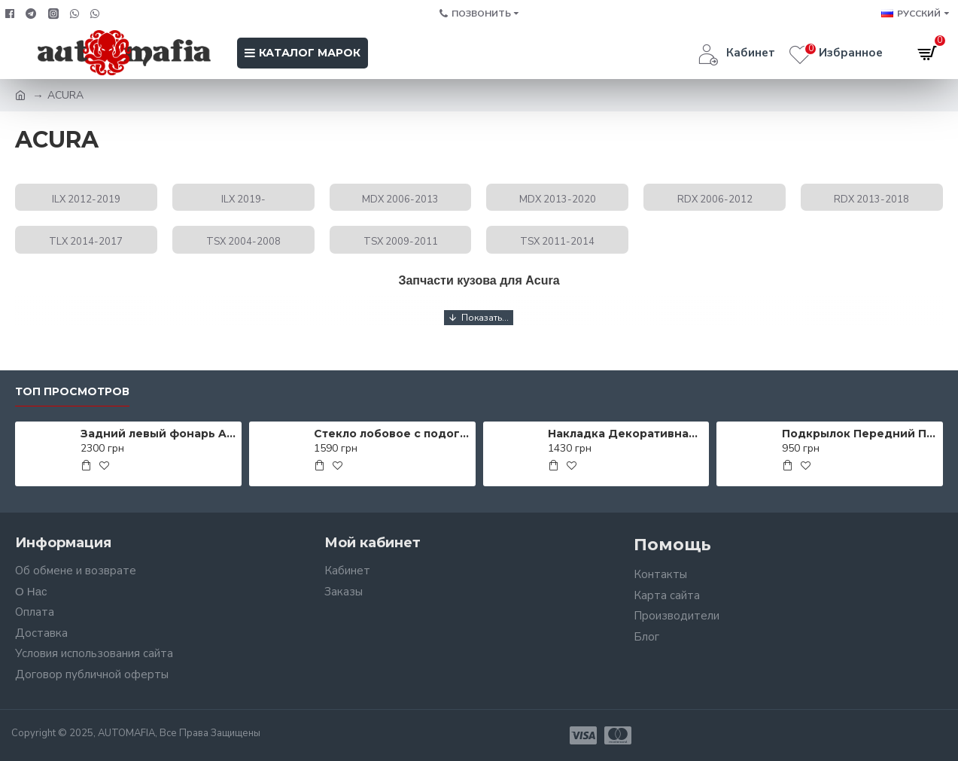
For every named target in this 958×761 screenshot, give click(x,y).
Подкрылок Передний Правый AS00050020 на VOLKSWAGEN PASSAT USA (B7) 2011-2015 (860, 433)
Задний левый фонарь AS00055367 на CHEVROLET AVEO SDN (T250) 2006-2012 (158, 433)
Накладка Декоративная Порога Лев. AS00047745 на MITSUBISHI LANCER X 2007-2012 (626, 433)
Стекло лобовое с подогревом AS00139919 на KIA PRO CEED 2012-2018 (392, 433)
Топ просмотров (72, 391)
